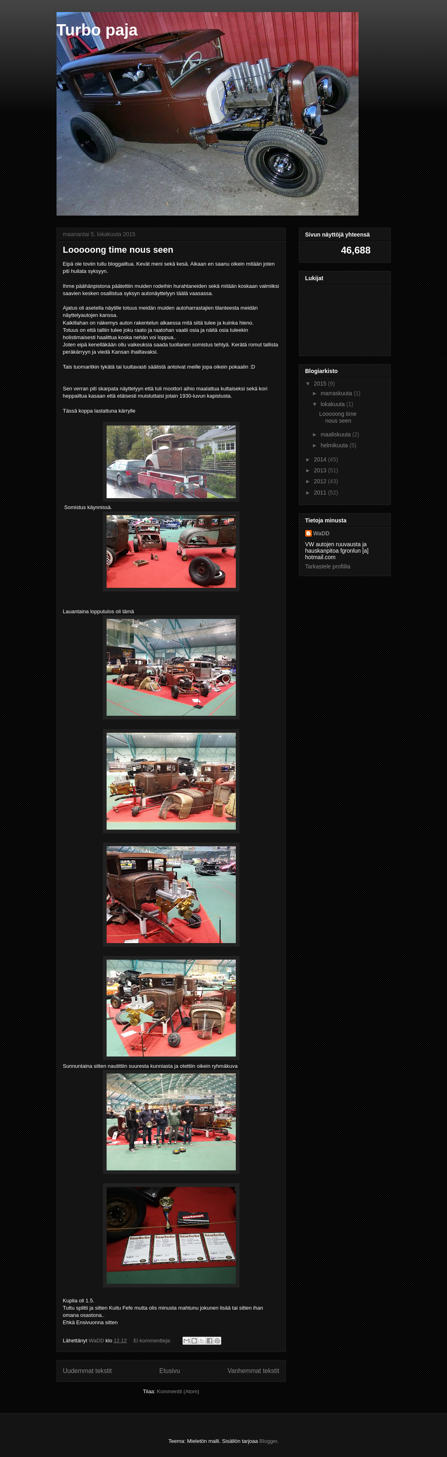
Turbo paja (97, 30)
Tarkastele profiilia (327, 566)
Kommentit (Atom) (178, 1391)
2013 (321, 470)
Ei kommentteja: (153, 1341)
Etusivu (169, 1370)
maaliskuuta (337, 434)
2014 (321, 459)
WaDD (321, 533)
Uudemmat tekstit (87, 1370)
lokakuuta (333, 404)
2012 (321, 481)
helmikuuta (335, 445)
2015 (321, 383)
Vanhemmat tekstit (253, 1370)
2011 (321, 492)
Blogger (268, 1441)
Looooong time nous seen (118, 250)
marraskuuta (337, 393)
